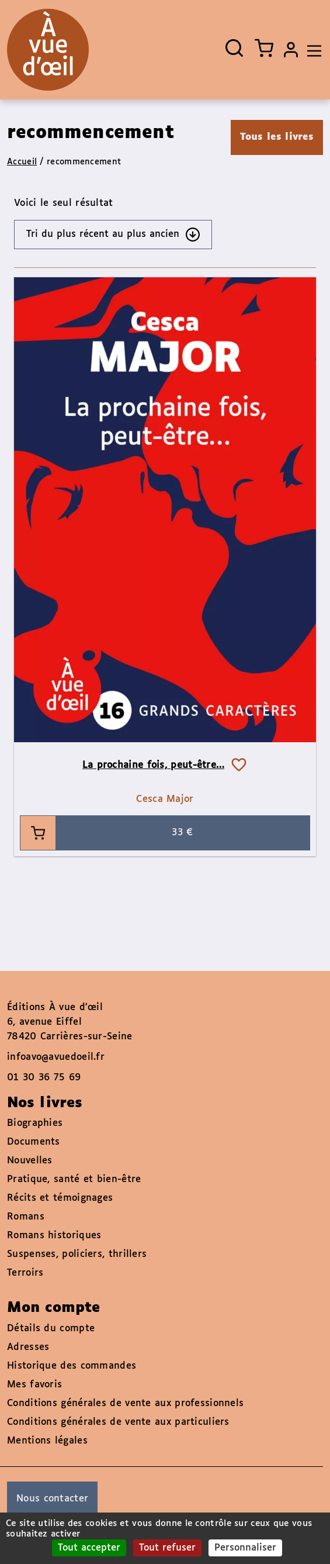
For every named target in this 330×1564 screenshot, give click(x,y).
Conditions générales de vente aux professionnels (125, 1403)
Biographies (34, 1123)
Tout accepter (89, 1548)
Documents (33, 1142)
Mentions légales (47, 1441)
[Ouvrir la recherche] (234, 48)
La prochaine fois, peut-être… (153, 765)
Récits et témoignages (60, 1198)
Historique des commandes (71, 1366)
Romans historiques (54, 1236)
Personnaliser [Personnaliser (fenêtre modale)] (245, 1548)
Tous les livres (277, 137)
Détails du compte (51, 1329)
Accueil (22, 162)
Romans (25, 1217)
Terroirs (25, 1273)
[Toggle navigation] (311, 49)
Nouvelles (30, 1161)
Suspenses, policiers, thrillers (77, 1254)
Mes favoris (34, 1385)
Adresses (28, 1347)
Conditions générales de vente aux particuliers (118, 1422)
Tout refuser (167, 1548)
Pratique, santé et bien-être (74, 1179)
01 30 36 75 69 (44, 1078)
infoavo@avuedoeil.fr (56, 1057)
